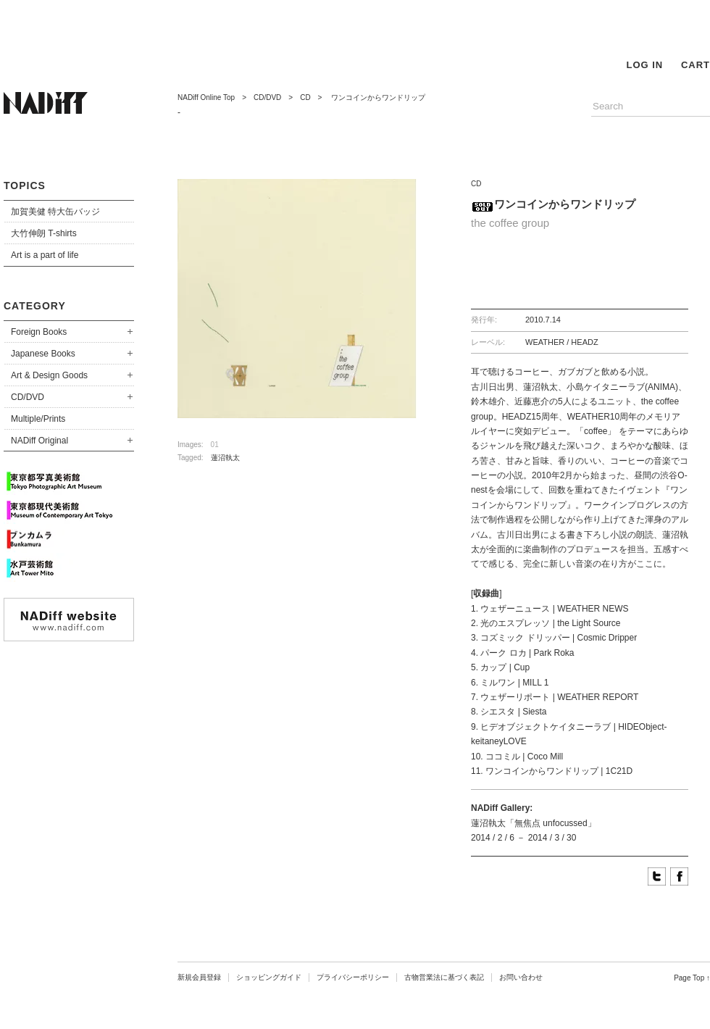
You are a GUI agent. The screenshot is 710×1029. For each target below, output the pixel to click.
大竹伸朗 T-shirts (44, 233)
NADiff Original (39, 441)
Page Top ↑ (692, 978)
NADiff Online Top (206, 97)
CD (305, 97)
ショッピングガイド (268, 977)
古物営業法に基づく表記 (444, 977)
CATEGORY (35, 306)
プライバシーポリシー (353, 977)
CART (695, 64)
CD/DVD (27, 397)
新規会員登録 (199, 977)
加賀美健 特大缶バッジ (55, 212)
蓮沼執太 (225, 458)
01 (215, 445)
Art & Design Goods (49, 375)
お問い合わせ (521, 977)
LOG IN (644, 64)
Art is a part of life (44, 255)
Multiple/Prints (38, 419)
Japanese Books (43, 354)
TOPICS (25, 185)
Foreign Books (39, 332)
